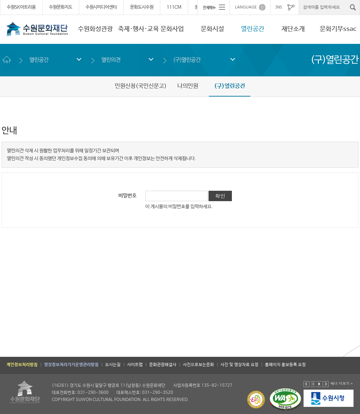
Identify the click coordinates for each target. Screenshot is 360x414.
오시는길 (113, 364)
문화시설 (212, 29)
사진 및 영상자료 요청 (239, 364)
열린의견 (110, 59)
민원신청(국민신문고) (141, 86)
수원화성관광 (95, 29)
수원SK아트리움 (21, 7)
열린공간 (252, 29)
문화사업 (172, 29)
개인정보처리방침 (22, 364)
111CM (174, 7)
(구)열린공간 (186, 59)
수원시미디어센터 (101, 7)
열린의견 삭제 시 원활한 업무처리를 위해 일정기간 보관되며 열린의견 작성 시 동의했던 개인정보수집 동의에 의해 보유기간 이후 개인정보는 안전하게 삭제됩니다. (101, 154)
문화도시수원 (141, 7)
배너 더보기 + (341, 383)
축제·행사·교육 (138, 29)
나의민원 (187, 86)
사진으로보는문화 (198, 364)
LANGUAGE (246, 7)
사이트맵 (135, 364)
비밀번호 (127, 196)
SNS (278, 7)
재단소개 (293, 29)
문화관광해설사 (162, 364)
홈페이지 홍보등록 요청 (285, 364)
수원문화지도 (60, 7)
